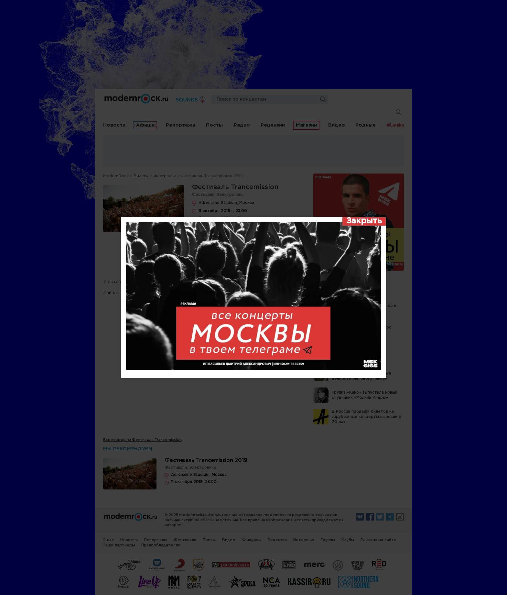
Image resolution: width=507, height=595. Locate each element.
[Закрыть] (364, 221)
